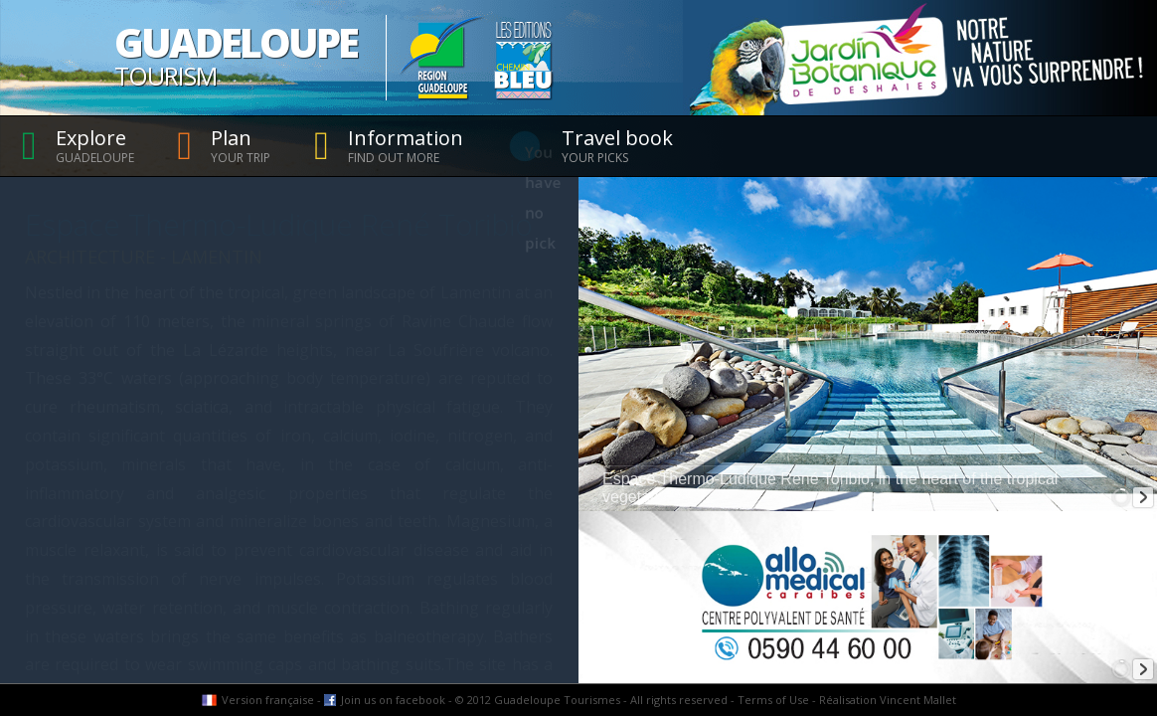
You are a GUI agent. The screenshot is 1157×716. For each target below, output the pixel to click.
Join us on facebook (393, 699)
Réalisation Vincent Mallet (887, 699)
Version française (268, 699)
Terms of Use (773, 699)
